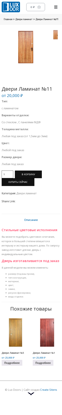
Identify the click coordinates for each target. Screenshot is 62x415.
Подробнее (12, 363)
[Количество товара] (7, 174)
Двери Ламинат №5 (13, 352)
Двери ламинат (24, 19)
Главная (8, 19)
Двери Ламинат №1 (44, 352)
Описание (31, 220)
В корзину (28, 174)
